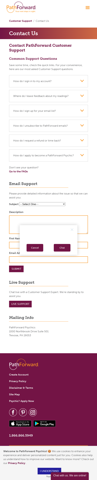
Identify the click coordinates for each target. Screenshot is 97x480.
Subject (13, 204)
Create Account (19, 374)
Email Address (17, 253)
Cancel (35, 247)
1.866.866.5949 (21, 435)
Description (16, 212)
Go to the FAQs (18, 171)
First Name (15, 238)
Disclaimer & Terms (21, 387)
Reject (49, 476)
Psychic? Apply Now (21, 401)
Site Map (14, 394)
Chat (62, 247)
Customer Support (20, 20)
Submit (16, 268)
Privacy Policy (17, 463)
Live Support (20, 304)
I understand (49, 471)
